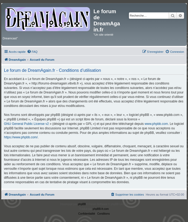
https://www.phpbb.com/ (21, 137)
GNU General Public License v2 (26, 124)
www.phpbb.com (156, 124)
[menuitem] (32, 52)
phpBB (82, 204)
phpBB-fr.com (101, 208)
